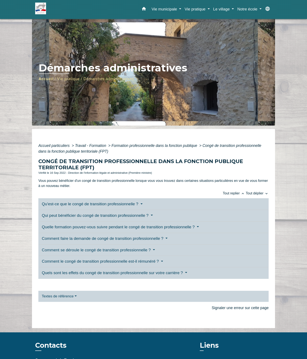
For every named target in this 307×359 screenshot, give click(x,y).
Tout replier (234, 193)
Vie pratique (68, 79)
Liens (209, 345)
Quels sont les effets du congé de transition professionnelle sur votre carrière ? (113, 273)
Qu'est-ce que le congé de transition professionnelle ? (90, 204)
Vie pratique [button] (196, 9)
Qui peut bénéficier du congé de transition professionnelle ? (96, 215)
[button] (144, 9)
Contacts (51, 345)
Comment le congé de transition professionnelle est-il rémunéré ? (101, 261)
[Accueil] (61, 9)
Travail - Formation (91, 145)
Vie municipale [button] (165, 9)
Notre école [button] (247, 9)
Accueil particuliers (54, 145)
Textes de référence (58, 296)
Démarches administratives (109, 79)
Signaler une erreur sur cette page (240, 308)
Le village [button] (222, 9)
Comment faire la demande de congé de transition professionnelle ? (103, 238)
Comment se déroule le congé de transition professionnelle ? (97, 250)
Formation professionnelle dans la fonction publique (155, 145)
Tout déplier (257, 193)
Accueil (46, 79)
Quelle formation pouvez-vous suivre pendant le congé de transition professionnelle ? (119, 227)
